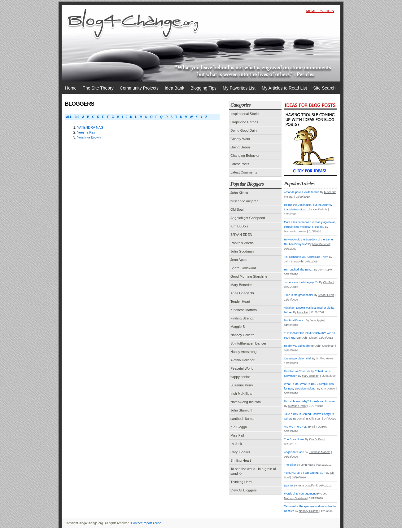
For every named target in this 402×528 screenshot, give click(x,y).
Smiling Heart (240, 460)
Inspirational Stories (245, 114)
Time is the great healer (298, 295)
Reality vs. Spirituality (297, 345)
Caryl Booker (240, 452)
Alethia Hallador (242, 360)
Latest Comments (243, 172)
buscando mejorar (244, 201)
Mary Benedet (240, 285)
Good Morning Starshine (248, 276)
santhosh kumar (242, 418)
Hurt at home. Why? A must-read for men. (309, 401)
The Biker (290, 464)
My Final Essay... (294, 320)
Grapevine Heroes (244, 122)
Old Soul (236, 209)
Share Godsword (243, 268)
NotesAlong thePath (245, 402)
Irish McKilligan (241, 393)
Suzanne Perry (241, 385)
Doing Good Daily (243, 130)
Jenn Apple (238, 260)
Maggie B (237, 326)
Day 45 (288, 485)
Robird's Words (242, 243)
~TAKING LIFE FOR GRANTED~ (304, 472)
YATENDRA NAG (90, 127)
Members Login (320, 11)
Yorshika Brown (89, 137)
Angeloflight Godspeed (247, 218)
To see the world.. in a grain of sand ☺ (253, 471)
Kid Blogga (238, 427)
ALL (69, 117)
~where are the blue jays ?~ (301, 282)
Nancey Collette (242, 335)
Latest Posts (239, 164)
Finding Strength (243, 318)
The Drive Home (294, 439)
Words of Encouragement (300, 493)
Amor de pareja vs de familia (301, 192)
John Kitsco (239, 193)
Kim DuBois (239, 226)
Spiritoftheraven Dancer (248, 343)
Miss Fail (237, 435)
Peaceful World (241, 368)
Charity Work (240, 139)
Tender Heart (240, 301)
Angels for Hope (294, 452)
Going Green (240, 147)
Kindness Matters (243, 310)
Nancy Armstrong (243, 352)
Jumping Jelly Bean (309, 418)
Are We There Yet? (296, 426)
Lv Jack (236, 444)
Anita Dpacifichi (242, 293)
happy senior (240, 377)
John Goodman (242, 251)
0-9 (77, 117)
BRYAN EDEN (241, 234)
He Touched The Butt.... (298, 269)
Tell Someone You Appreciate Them (306, 256)
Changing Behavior (245, 155)
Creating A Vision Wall (297, 358)
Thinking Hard (240, 482)
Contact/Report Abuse (146, 523)
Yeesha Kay (86, 132)
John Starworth (241, 410)
